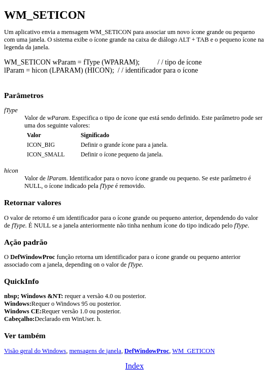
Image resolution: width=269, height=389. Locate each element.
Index (134, 366)
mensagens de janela (95, 350)
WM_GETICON (193, 350)
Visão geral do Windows (35, 350)
